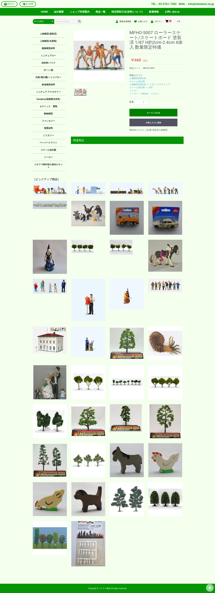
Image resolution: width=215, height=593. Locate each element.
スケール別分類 (48, 150)
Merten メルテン (150, 93)
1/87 (150, 87)
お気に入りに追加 (153, 123)
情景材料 (48, 128)
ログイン (9, 4)
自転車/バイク (48, 63)
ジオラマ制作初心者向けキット (48, 165)
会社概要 (59, 11)
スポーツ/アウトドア (160, 84)
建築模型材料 (48, 48)
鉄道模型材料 (48, 84)
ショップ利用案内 (80, 11)
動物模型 (48, 113)
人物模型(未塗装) (48, 41)
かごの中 (27, 4)
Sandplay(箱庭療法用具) (48, 99)
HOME (44, 11)
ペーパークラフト (48, 142)
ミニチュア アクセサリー (48, 92)
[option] (99, 55)
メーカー (48, 157)
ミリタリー (48, 135)
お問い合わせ (172, 11)
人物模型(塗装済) (48, 33)
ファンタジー (48, 121)
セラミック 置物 (48, 106)
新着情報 (154, 11)
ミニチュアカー (48, 55)
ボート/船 (48, 70)
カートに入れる (153, 113)
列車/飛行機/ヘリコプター (48, 77)
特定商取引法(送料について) (127, 11)
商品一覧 (100, 11)
